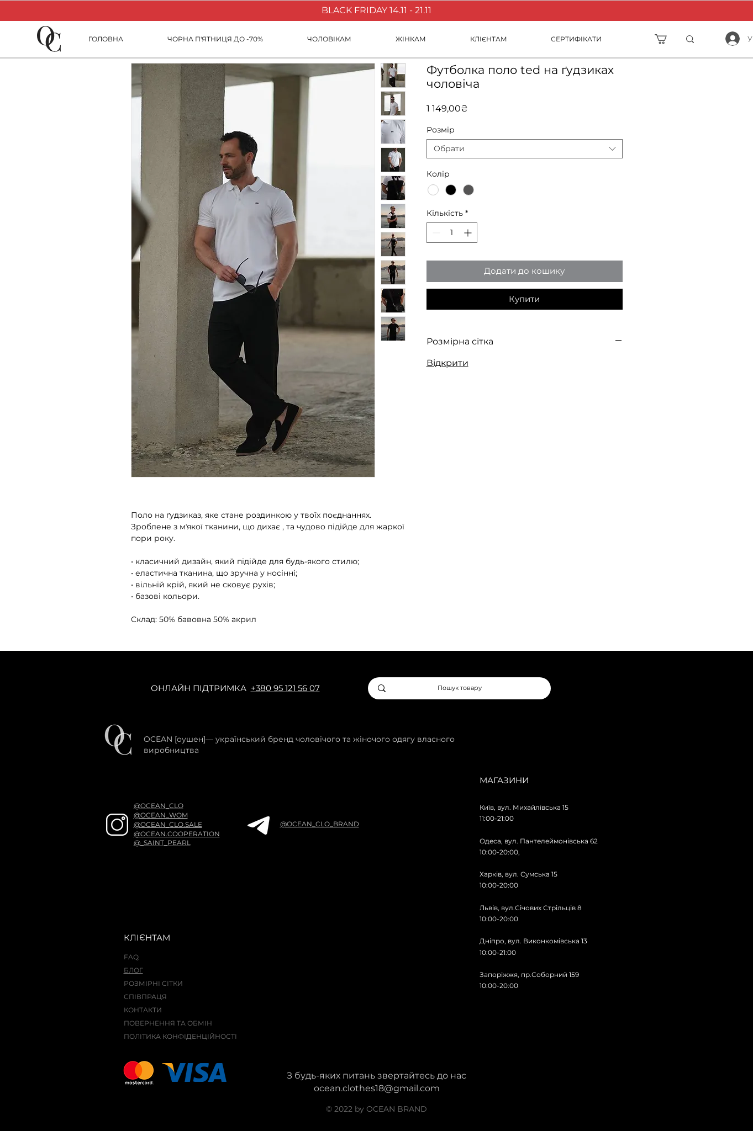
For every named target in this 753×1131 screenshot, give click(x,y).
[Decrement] (435, 232)
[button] (502, 39)
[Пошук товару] (460, 688)
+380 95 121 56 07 (285, 688)
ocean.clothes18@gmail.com (377, 1088)
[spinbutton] (452, 232)
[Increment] (469, 232)
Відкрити (447, 363)
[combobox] (524, 148)
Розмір (440, 130)
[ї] (707, 39)
